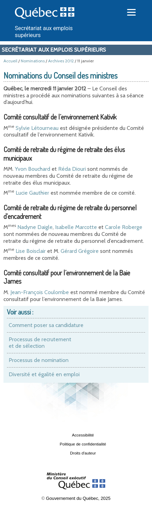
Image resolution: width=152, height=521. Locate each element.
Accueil (10, 60)
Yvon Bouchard (32, 169)
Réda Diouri (72, 169)
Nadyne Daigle (35, 227)
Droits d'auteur (83, 453)
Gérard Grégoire (80, 251)
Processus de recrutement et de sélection (40, 343)
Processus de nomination (39, 360)
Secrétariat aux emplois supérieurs (54, 49)
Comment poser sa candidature (46, 325)
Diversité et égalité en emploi (44, 374)
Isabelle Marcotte (76, 227)
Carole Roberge (123, 227)
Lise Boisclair (31, 251)
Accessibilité (83, 435)
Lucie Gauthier (32, 192)
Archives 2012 (61, 60)
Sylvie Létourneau (36, 128)
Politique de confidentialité (83, 444)
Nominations (33, 60)
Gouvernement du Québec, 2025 (78, 498)
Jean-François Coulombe (39, 292)
